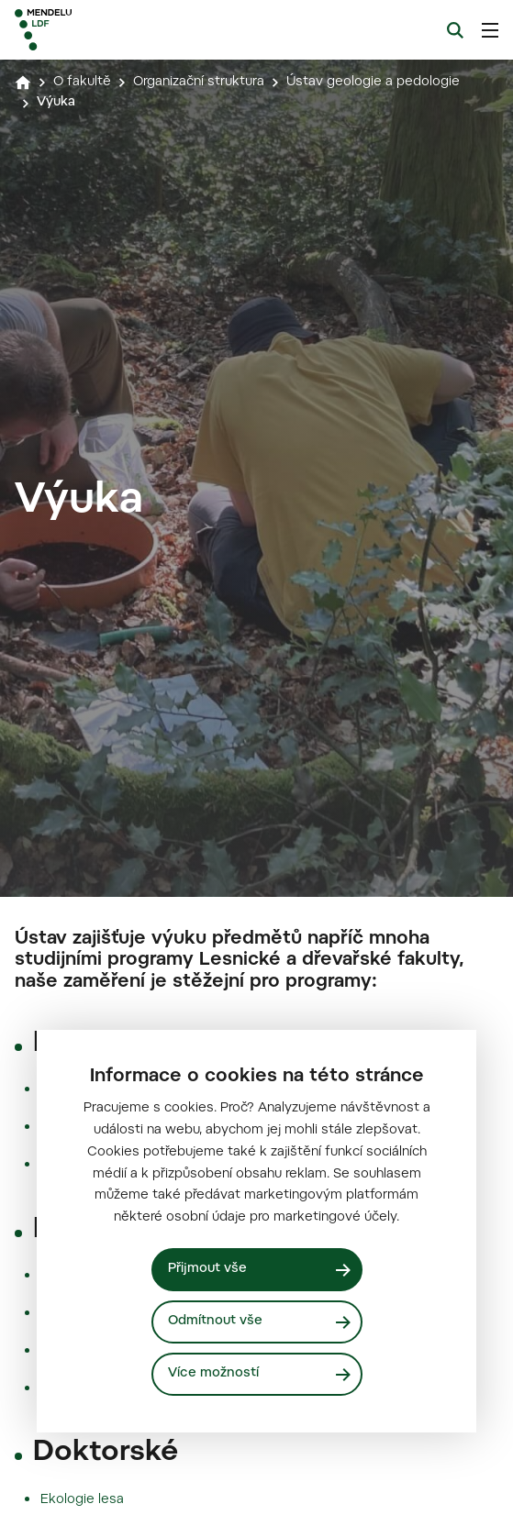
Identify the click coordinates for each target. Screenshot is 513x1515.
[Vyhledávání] (455, 30)
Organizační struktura (198, 82)
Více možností (213, 1373)
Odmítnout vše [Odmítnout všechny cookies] (215, 1321)
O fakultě (82, 82)
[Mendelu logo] (106, 29)
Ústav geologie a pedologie (373, 82)
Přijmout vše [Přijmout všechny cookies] (207, 1269)
